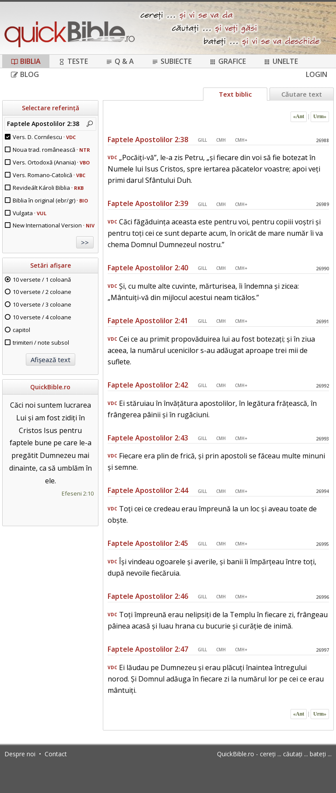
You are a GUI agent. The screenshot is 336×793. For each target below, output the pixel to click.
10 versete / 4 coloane (42, 317)
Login (316, 74)
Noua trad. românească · (51, 150)
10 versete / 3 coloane (42, 304)
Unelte (280, 61)
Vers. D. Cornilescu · (44, 137)
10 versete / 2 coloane (42, 292)
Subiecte (171, 61)
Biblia (26, 61)
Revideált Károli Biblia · (48, 188)
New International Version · (53, 225)
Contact (56, 754)
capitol (21, 330)
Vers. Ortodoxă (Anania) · (51, 162)
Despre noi (19, 754)
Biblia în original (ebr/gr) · (50, 200)
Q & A (119, 61)
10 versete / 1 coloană (42, 279)
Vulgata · (29, 213)
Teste (73, 61)
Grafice (227, 61)
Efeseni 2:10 (78, 493)
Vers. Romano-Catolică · (49, 175)
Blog (25, 74)
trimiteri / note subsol (41, 342)
